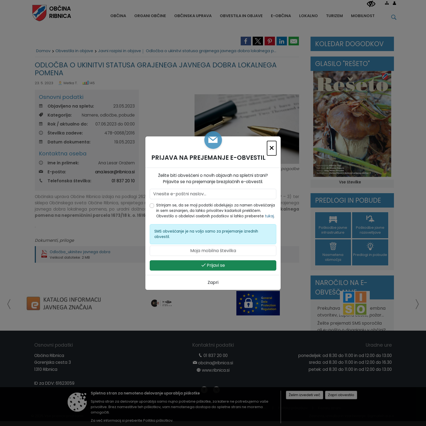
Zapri (213, 282)
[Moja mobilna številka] (213, 251)
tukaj (269, 216)
